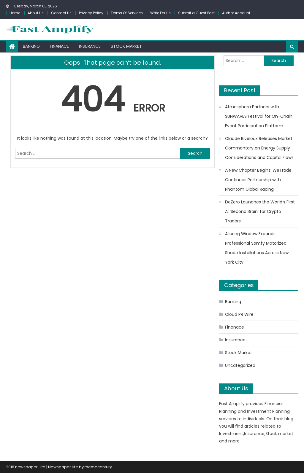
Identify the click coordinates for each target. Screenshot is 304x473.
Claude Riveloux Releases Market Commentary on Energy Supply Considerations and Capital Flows (259, 148)
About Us (36, 12)
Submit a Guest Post (196, 12)
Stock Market (126, 46)
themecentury (98, 467)
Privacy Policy (91, 12)
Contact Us (61, 12)
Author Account (236, 12)
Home (15, 12)
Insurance (90, 46)
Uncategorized (240, 365)
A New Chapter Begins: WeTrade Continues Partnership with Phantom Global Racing (258, 179)
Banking (31, 46)
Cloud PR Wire (239, 314)
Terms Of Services (127, 12)
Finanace (59, 46)
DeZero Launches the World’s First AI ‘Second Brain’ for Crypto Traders (260, 211)
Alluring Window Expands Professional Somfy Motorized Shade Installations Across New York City (257, 248)
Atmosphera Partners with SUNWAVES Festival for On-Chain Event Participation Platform (258, 116)
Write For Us (160, 12)
